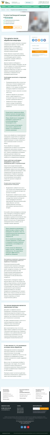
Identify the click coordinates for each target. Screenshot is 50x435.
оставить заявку (8, 27)
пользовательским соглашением (39, 411)
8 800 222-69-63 (44, 2)
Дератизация (20, 409)
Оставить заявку (39, 51)
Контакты (36, 6)
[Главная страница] (5, 2)
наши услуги (17, 27)
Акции (9, 6)
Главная (3, 9)
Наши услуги (16, 6)
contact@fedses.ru (5, 409)
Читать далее (6, 399)
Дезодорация (20, 412)
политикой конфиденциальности (39, 412)
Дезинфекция (20, 411)
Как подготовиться (26, 6)
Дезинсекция (20, 408)
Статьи (7, 9)
